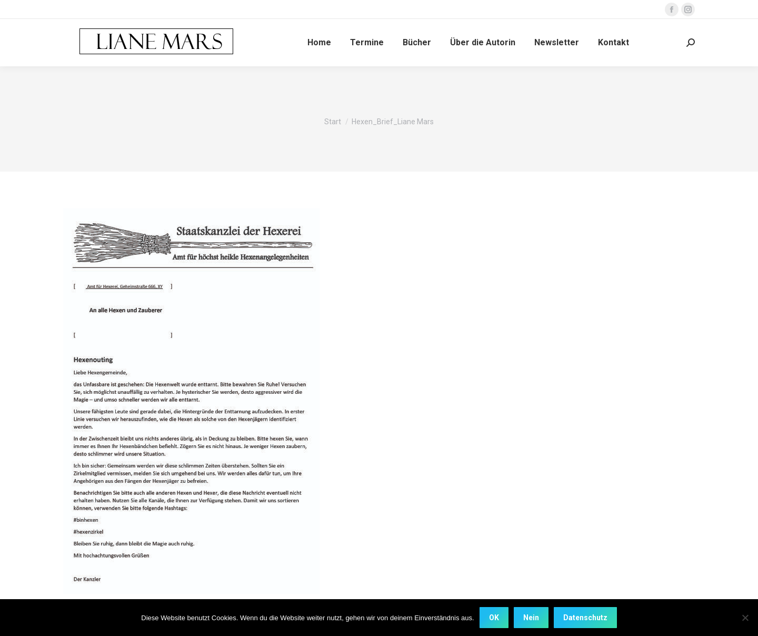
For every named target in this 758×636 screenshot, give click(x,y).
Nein (531, 617)
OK (494, 617)
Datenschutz (585, 617)
